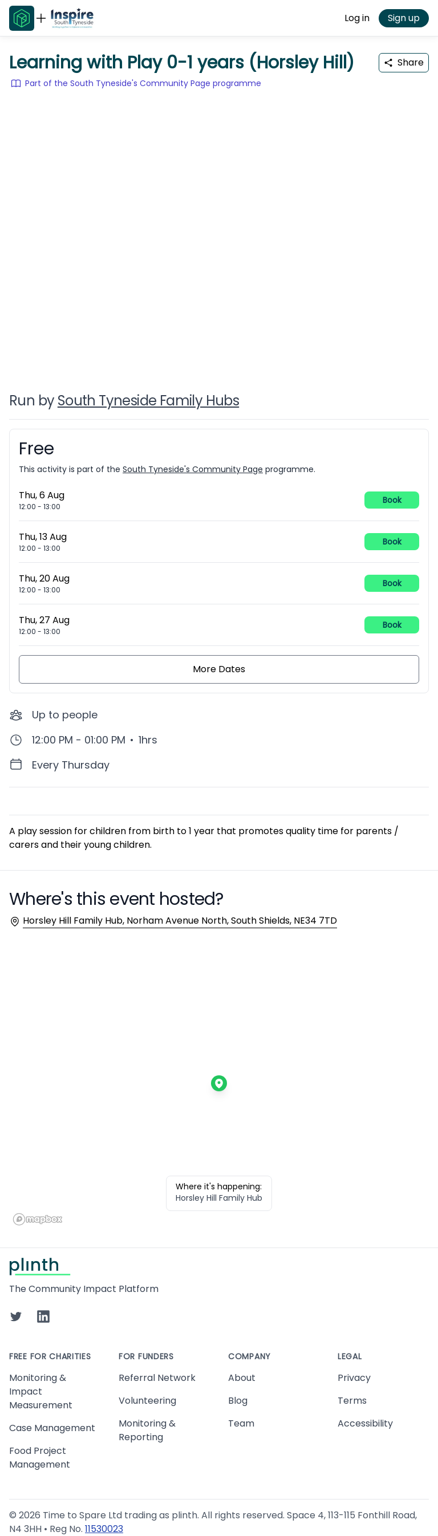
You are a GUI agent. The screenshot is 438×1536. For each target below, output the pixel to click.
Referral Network (157, 1377)
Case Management (52, 1428)
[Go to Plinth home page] (21, 18)
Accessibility (365, 1423)
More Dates (219, 669)
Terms (352, 1400)
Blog (238, 1400)
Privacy (354, 1377)
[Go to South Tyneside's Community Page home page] (72, 18)
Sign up (404, 18)
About (242, 1377)
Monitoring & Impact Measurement (40, 1391)
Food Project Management (39, 1457)
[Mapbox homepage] (38, 1219)
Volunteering (147, 1400)
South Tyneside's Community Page (193, 469)
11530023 (104, 1528)
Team (241, 1423)
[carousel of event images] (219, 233)
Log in (357, 18)
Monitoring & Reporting (147, 1430)
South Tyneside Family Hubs (148, 400)
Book (392, 500)
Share (404, 62)
